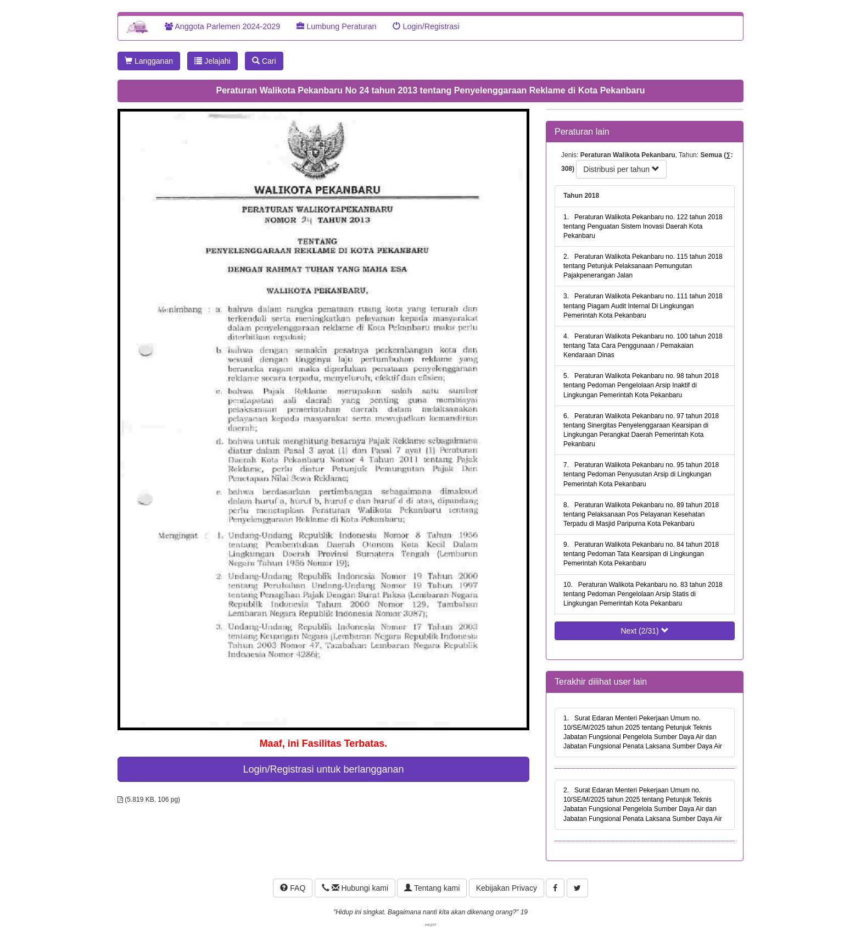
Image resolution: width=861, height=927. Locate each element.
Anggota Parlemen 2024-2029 (222, 26)
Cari (264, 61)
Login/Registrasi (426, 26)
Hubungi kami (355, 888)
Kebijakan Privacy (506, 888)
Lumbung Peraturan (336, 26)
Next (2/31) (644, 630)
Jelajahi (212, 61)
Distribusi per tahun (621, 169)
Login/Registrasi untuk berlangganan (323, 769)
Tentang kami (432, 888)
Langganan (149, 61)
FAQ (292, 888)
